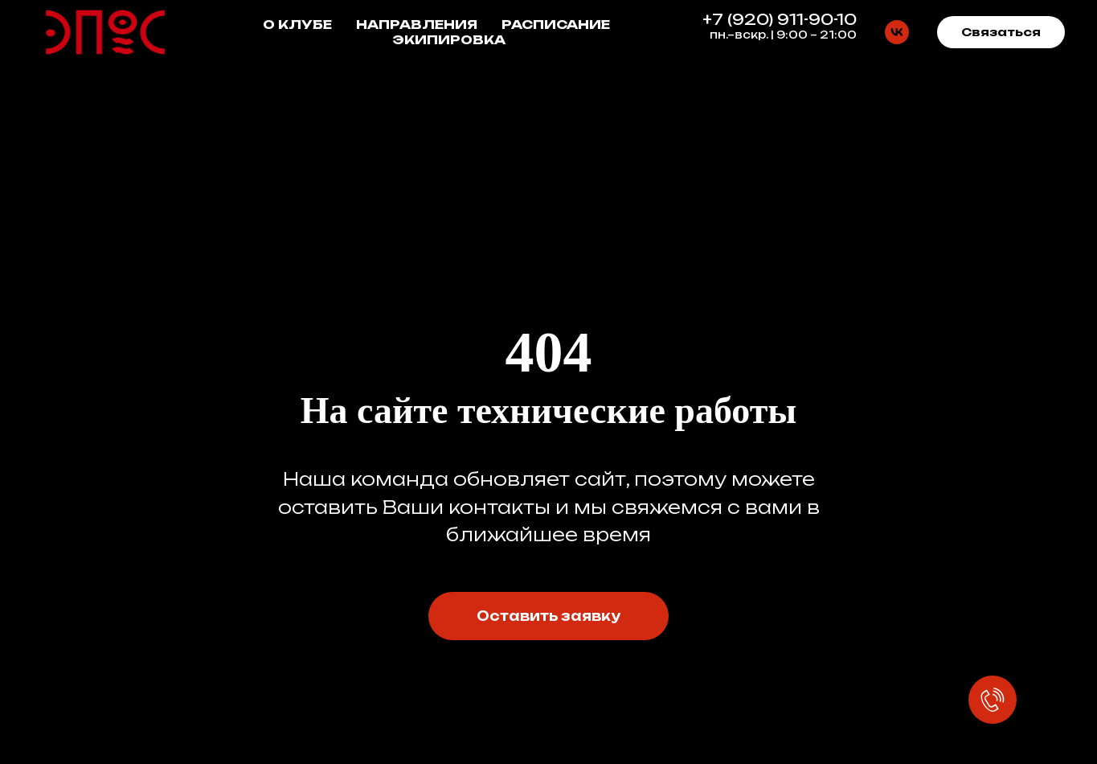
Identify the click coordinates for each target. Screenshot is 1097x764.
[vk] (897, 32)
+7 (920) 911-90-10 (779, 19)
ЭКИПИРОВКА (449, 39)
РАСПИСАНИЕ (555, 24)
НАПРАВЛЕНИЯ (416, 24)
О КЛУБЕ (297, 24)
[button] (1001, 32)
